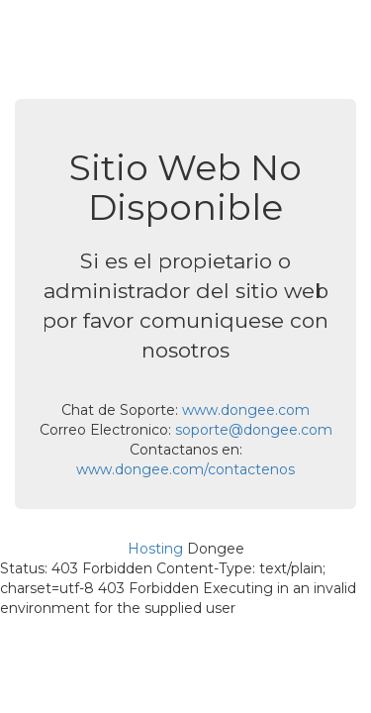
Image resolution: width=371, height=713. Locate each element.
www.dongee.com (246, 410)
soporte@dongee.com (253, 430)
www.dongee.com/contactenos (185, 469)
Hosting (155, 549)
